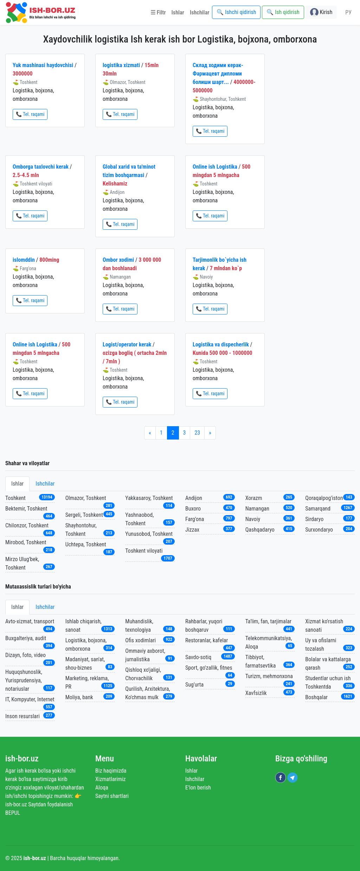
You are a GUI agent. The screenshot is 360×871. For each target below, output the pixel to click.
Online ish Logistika (215, 166)
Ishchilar (45, 483)
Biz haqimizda (110, 770)
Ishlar (17, 483)
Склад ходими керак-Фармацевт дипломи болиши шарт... (218, 73)
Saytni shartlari (112, 796)
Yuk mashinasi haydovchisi (43, 65)
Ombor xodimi (118, 259)
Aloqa (101, 787)
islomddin (24, 259)
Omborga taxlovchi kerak (41, 166)
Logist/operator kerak (127, 344)
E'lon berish (198, 787)
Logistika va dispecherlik (221, 344)
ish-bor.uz (22, 758)
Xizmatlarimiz (110, 779)
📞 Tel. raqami (30, 114)
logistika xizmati (121, 65)
